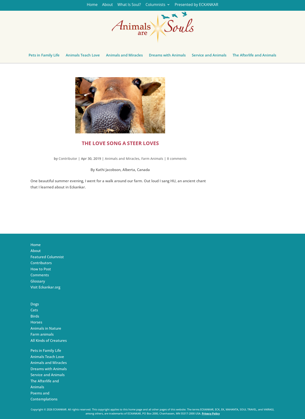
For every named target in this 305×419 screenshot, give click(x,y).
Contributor (68, 158)
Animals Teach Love (83, 56)
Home (92, 5)
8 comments (177, 158)
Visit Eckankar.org (45, 287)
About (107, 5)
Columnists (155, 5)
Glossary (37, 281)
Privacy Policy (211, 413)
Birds (34, 316)
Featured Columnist (47, 256)
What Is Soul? (129, 5)
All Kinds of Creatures (48, 340)
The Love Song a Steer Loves (120, 143)
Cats (34, 310)
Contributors (41, 262)
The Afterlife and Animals (254, 56)
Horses (36, 322)
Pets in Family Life (44, 56)
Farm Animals (152, 158)
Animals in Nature (45, 328)
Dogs (34, 304)
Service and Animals (209, 56)
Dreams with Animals (167, 56)
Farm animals (42, 334)
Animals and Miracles (124, 56)
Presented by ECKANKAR (196, 5)
